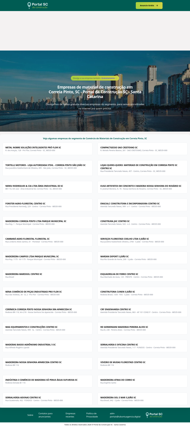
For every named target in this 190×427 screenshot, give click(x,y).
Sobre (30, 415)
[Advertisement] (95, 30)
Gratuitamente (109, 78)
